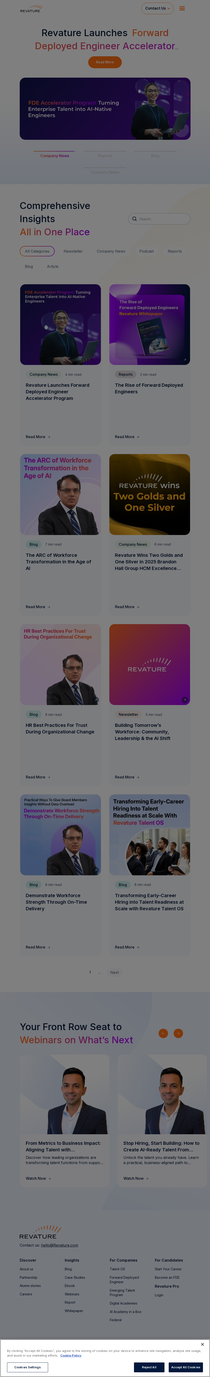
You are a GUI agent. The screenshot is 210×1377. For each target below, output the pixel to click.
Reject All (149, 1367)
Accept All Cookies (185, 1367)
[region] (105, 1358)
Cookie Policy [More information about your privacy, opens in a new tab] (70, 1355)
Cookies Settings (27, 1367)
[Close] (202, 1344)
